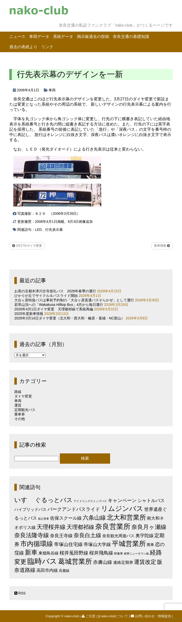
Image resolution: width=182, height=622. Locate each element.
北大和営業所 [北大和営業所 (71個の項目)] (126, 517)
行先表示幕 (54, 230)
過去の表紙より (23, 47)
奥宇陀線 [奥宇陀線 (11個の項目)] (144, 535)
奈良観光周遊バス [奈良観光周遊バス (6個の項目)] (118, 535)
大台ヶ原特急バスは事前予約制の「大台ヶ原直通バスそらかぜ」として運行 (74, 300)
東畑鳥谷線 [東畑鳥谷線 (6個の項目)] (48, 553)
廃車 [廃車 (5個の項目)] (150, 544)
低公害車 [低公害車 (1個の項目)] (43, 518)
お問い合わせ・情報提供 (151, 616)
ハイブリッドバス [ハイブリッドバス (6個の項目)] (30, 509)
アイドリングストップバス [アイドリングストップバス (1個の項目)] (90, 501)
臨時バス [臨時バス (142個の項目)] (42, 561)
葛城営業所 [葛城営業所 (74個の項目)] (75, 561)
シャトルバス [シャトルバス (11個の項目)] (151, 500)
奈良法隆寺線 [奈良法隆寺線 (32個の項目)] (31, 535)
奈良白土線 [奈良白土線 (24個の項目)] (87, 535)
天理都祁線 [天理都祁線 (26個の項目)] (80, 527)
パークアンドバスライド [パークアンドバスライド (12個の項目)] (74, 509)
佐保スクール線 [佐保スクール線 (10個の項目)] (66, 518)
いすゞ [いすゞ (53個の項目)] (24, 499)
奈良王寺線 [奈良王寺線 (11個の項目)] (61, 535)
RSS (20, 593)
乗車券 (19, 414)
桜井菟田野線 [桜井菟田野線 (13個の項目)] (74, 553)
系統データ (63, 36)
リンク (47, 47)
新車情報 (162, 245)
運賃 (17, 405)
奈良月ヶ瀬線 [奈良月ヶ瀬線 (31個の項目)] (148, 527)
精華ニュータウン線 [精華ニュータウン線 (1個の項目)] (136, 553)
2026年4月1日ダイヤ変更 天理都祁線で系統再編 (53, 309)
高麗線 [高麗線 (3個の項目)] (64, 571)
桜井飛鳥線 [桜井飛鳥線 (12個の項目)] (101, 553)
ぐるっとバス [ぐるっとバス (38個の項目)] (54, 500)
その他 (19, 419)
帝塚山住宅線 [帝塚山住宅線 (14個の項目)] (68, 544)
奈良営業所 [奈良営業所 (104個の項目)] (112, 526)
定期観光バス (24, 410)
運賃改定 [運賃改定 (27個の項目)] (145, 562)
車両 (52, 90)
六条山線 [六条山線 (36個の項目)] (94, 517)
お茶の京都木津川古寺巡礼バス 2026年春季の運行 (55, 291)
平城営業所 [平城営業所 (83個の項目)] (129, 543)
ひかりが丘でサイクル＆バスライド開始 (46, 296)
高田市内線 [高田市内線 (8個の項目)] (47, 570)
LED (38, 230)
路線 (17, 392)
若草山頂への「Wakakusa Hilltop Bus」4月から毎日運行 (58, 305)
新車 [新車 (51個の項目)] (31, 552)
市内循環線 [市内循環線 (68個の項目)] (36, 543)
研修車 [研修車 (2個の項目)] (118, 553)
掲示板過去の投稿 (93, 36)
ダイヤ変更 (23, 396)
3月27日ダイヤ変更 (27, 245)
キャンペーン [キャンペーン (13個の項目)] (122, 500)
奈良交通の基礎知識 (131, 36)
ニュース (17, 36)
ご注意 (88, 616)
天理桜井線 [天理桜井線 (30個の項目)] (51, 527)
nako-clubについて (113, 616)
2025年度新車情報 (28, 314)
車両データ (39, 36)
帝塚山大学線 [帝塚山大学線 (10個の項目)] (97, 544)
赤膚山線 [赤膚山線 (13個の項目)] (102, 562)
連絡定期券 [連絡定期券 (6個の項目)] (123, 562)
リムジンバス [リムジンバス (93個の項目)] (122, 508)
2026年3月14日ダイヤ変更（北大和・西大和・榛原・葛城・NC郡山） (69, 318)
